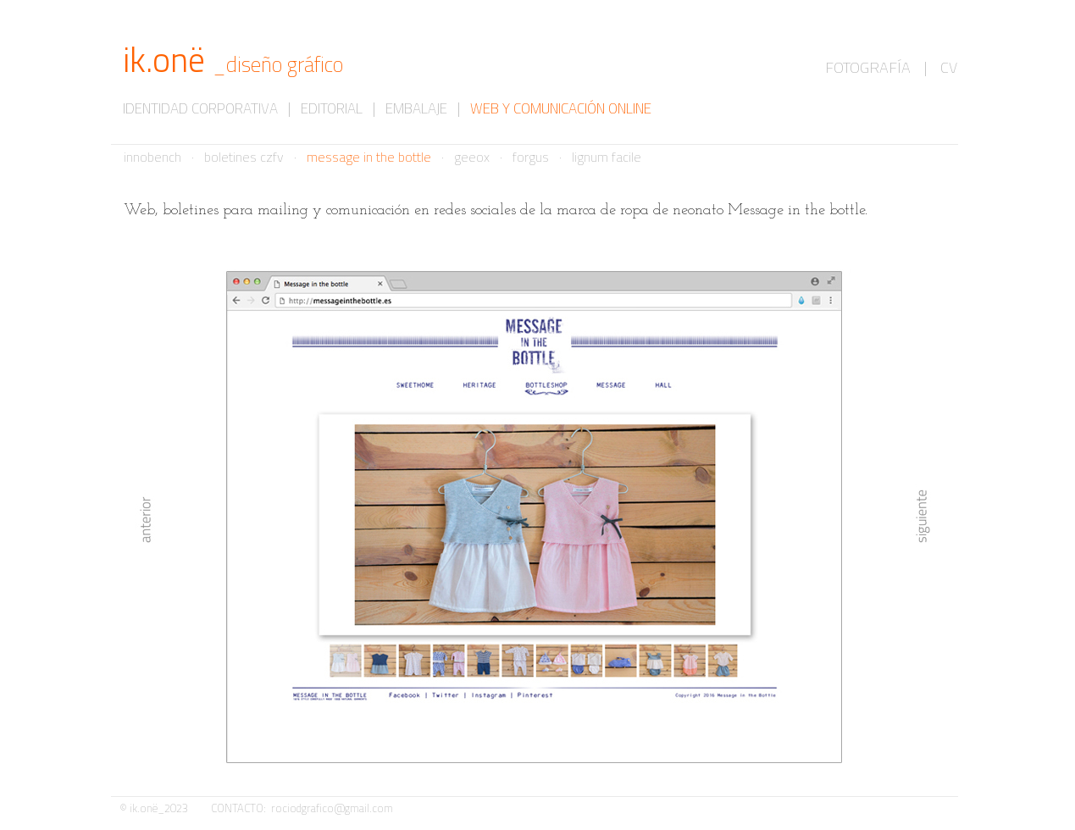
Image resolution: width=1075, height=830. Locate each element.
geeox (472, 157)
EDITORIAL (332, 108)
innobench (152, 157)
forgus (531, 157)
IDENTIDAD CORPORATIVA (200, 108)
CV (948, 67)
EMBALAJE (416, 108)
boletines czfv (244, 157)
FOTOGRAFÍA (868, 67)
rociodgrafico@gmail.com (332, 808)
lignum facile (606, 157)
